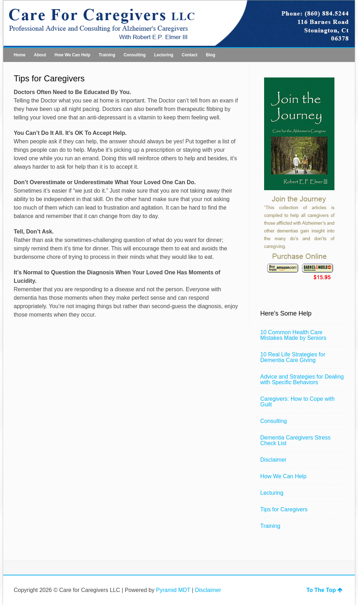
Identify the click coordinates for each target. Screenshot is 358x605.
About (40, 54)
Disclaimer (273, 460)
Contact (190, 54)
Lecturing (163, 54)
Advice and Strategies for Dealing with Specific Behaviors (302, 379)
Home (19, 54)
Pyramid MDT (173, 590)
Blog (210, 54)
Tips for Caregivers (284, 509)
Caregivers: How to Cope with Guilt (297, 401)
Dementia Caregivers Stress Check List (295, 440)
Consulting (134, 54)
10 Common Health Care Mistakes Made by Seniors (293, 335)
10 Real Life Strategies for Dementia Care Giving (292, 357)
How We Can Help (72, 54)
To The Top (324, 590)
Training (107, 54)
